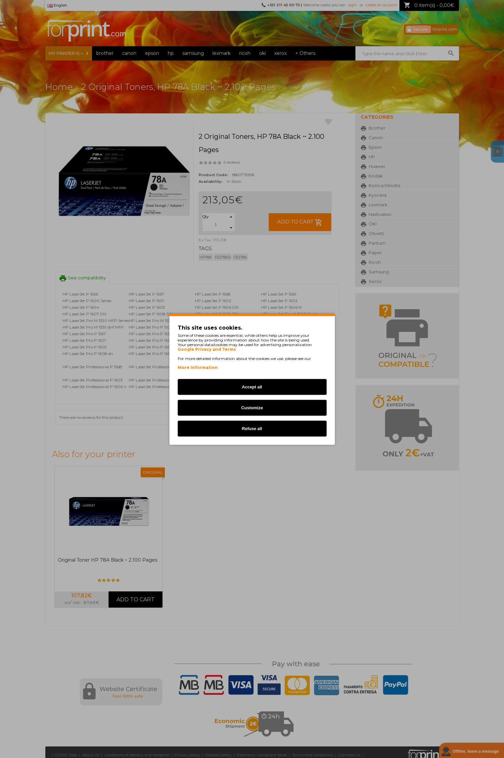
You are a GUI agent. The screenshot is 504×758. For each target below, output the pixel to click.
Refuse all (252, 428)
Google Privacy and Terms (207, 349)
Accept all (252, 386)
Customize (252, 407)
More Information (198, 367)
